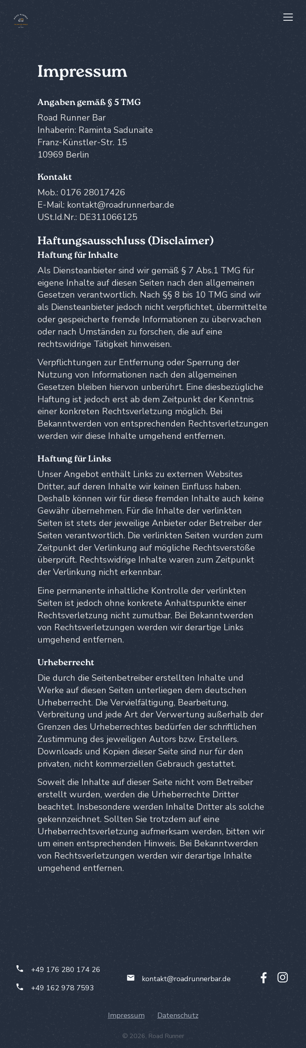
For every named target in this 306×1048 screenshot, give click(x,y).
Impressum (126, 1015)
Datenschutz (177, 1015)
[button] (288, 17)
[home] (21, 21)
